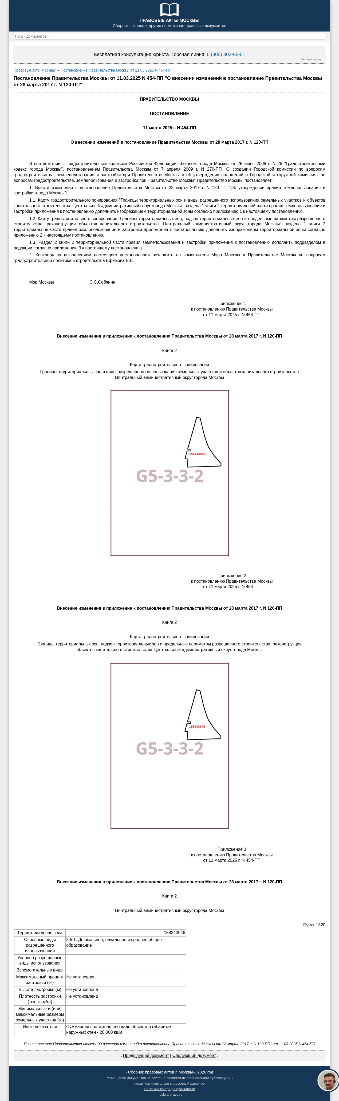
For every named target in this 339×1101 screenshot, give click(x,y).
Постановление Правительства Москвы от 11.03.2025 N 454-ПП (116, 70)
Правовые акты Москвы (34, 70)
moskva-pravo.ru (170, 1094)
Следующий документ (194, 1055)
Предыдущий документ (146, 1055)
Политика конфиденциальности (169, 1089)
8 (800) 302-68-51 (226, 54)
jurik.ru (317, 59)
